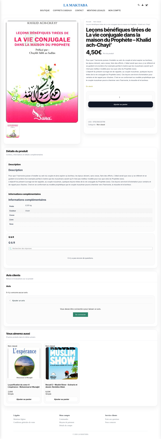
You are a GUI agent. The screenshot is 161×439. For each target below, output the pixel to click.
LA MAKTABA (75, 5)
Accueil (88, 22)
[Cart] (146, 5)
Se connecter (80, 314)
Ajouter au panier (120, 104)
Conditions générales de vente (24, 422)
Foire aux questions (112, 419)
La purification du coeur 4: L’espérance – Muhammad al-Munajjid (23, 386)
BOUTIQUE (45, 10)
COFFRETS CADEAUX (62, 10)
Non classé (97, 22)
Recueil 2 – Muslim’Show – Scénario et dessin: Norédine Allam (61, 386)
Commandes (63, 419)
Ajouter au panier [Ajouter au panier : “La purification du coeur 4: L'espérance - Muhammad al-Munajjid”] (24, 399)
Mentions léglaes (19, 419)
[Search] (139, 5)
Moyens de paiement (66, 422)
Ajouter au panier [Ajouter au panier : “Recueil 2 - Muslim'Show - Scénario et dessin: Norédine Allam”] (61, 399)
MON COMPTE (114, 10)
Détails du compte (65, 425)
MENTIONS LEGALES (96, 10)
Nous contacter (110, 422)
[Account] (142, 5)
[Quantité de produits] (120, 97)
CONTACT (79, 10)
